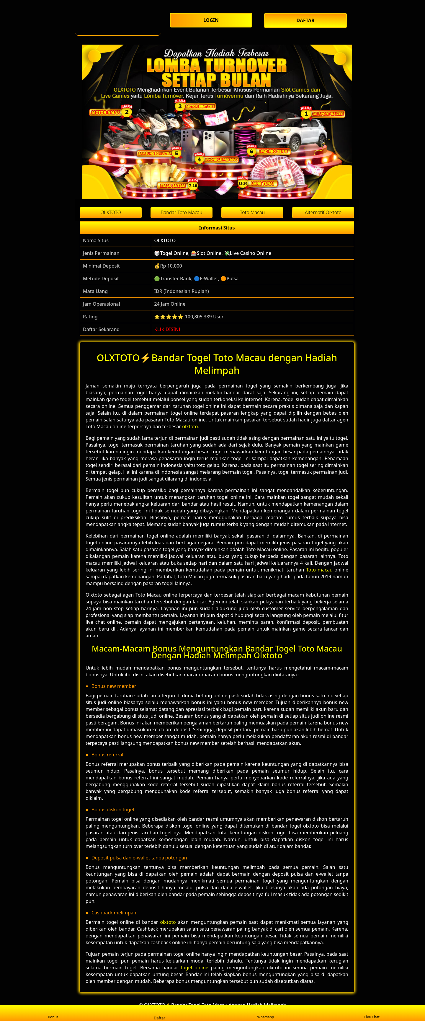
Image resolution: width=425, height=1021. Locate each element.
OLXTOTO (165, 240)
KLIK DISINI (167, 329)
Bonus (53, 1013)
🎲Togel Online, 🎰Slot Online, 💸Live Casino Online (212, 253)
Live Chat (371, 1013)
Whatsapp (265, 1013)
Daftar (159, 1012)
